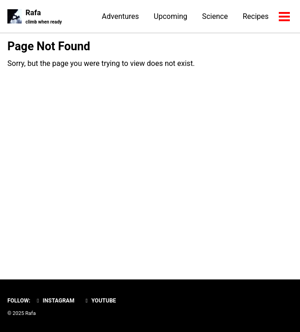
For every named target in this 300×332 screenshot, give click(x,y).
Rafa (43, 16)
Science (215, 16)
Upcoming (170, 16)
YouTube (99, 300)
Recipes (256, 16)
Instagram (55, 300)
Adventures (120, 16)
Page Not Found (48, 46)
